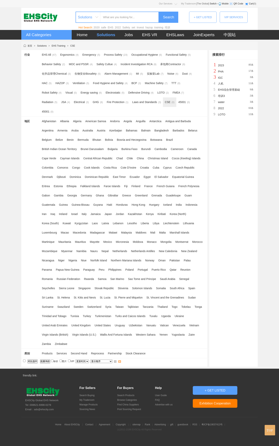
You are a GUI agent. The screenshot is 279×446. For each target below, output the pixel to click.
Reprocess (97, 353)
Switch (213, 3)
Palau (187, 260)
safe (103, 27)
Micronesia (122, 241)
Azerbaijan (115, 130)
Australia (87, 130)
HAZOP (60, 83)
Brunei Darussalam (92, 149)
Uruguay (120, 325)
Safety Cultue (104, 64)
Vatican (164, 325)
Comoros (62, 167)
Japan (108, 214)
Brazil (169, 139)
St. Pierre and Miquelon (128, 297)
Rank (147, 424)
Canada (192, 149)
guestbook (182, 424)
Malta (162, 232)
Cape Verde (49, 158)
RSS (194, 424)
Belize (59, 139)
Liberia (145, 223)
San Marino (117, 279)
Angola (127, 121)
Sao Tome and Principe (142, 279)
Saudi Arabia (167, 279)
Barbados (178, 130)
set (133, 27)
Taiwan (119, 306)
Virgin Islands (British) (55, 334)
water (221, 102)
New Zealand (189, 251)
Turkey (87, 316)
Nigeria (72, 260)
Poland (129, 269)
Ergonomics (67, 54)
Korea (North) (178, 214)
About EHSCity (72, 424)
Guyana (98, 204)
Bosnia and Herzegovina (131, 139)
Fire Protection (115, 102)
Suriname (47, 306)
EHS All (46, 54)
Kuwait (67, 223)
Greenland (141, 195)
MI (137, 73)
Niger (61, 260)
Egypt (147, 176)
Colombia (47, 167)
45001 (182, 102)
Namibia (81, 251)
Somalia (161, 288)
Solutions (106, 34)
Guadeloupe (173, 195)
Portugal (143, 269)
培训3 (221, 95)
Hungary (154, 204)
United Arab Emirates (54, 325)
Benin (70, 139)
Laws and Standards (144, 102)
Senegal (184, 279)
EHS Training (58, 45)
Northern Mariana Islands (126, 260)
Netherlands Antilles (143, 251)
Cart (251, 3)
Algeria (77, 121)
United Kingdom (81, 325)
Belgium (47, 139)
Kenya (150, 214)
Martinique (48, 241)
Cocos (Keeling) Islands (186, 158)
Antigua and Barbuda (178, 121)
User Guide (161, 395)
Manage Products (88, 404)
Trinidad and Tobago (54, 316)
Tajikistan (133, 306)
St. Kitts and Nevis (85, 297)
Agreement (104, 424)
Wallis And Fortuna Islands (116, 334)
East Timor (119, 176)
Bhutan (96, 139)
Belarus (192, 130)
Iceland (167, 204)
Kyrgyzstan (81, 223)
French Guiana (166, 186)
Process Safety (113, 54)
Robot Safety (50, 92)
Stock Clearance (136, 353)
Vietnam (194, 325)
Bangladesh (161, 130)
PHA (221, 71)
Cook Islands (92, 167)
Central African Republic (97, 158)
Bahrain (146, 130)
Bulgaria (112, 149)
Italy (84, 214)
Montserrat (181, 241)
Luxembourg (49, 232)
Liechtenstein (171, 223)
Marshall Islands (179, 232)
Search (168, 17)
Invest (140, 27)
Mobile (225, 3)
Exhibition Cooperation (215, 403)
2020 (97, 27)
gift (171, 424)
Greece (126, 195)
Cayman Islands (69, 158)
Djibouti (61, 176)
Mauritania (64, 241)
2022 (118, 27)
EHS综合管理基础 (229, 89)
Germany (86, 195)
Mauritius (80, 241)
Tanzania (148, 306)
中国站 (230, 34)
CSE (72, 45)
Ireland (63, 214)
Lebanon (118, 223)
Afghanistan (49, 121)
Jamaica (95, 214)
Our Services (165, 3)
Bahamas (131, 130)
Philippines (114, 269)
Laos (95, 223)
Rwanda (89, 279)
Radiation (47, 102)
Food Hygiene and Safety (108, 83)
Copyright (121, 424)
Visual (69, 92)
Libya (156, 223)
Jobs (128, 34)
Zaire (192, 334)
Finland (135, 186)
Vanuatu (151, 325)
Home (82, 34)
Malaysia (126, 232)
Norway (149, 260)
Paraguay (89, 269)
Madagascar (97, 232)
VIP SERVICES (233, 17)
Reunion (185, 269)
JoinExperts (203, 34)
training (158, 27)
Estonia (58, 186)
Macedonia (79, 232)
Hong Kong (138, 204)
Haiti (109, 204)
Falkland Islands (90, 186)
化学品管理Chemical (54, 73)
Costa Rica (110, 167)
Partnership (115, 353)
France (148, 186)
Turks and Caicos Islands (130, 316)
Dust (185, 73)
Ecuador (135, 176)
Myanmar (66, 251)
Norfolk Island (98, 260)
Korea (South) (50, 223)
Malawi (113, 232)
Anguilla (141, 121)
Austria (101, 130)
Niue (84, 260)
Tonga (198, 306)
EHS (110, 27)
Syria (108, 306)
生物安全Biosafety (86, 73)
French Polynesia (188, 186)
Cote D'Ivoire (128, 167)
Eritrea (46, 186)
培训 (167, 27)
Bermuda (83, 139)
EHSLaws (175, 34)
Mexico (107, 241)
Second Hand (79, 353)
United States (103, 325)
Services (61, 353)
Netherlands (120, 251)
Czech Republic (185, 167)
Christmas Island (158, 158)
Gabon (46, 195)
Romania (47, 279)
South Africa (177, 288)
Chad (119, 158)
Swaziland (63, 306)
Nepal (105, 251)
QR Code (238, 3)
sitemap (136, 424)
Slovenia (123, 288)
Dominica (75, 176)
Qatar (173, 269)
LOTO (161, 92)
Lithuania (188, 223)
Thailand (162, 306)
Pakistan (175, 260)
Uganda (166, 316)
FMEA (176, 92)
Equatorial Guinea (183, 176)
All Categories (38, 34)
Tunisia (74, 316)
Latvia (105, 223)
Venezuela (179, 325)
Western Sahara (145, 334)
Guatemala (48, 204)
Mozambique (49, 251)
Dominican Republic (97, 176)
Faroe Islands (112, 186)
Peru (102, 269)
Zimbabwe (61, 343)
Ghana (100, 195)
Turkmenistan (103, 316)
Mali (152, 232)
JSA (63, 102)
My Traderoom (188, 3)
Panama (47, 269)
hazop (149, 27)
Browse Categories (127, 400)
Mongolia (165, 241)
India (179, 204)
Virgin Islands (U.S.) (84, 334)
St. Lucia (105, 297)
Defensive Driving (139, 92)
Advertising (160, 424)
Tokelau (186, 306)
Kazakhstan (135, 214)
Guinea (63, 204)
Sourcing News (87, 409)
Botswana (156, 139)
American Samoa (95, 121)
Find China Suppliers (128, 404)
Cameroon (177, 149)
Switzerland (94, 306)
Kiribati (162, 214)
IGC (220, 77)
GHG (96, 102)
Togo (174, 306)
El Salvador (161, 176)
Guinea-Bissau (81, 204)
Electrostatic (113, 92)
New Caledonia (168, 251)
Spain (191, 288)
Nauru (94, 251)
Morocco (197, 241)
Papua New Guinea (67, 269)
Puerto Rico (159, 269)
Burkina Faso (129, 149)
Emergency (89, 54)
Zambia (46, 343)
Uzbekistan (135, 325)
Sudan (192, 297)
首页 (30, 45)
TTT (173, 83)
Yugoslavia (178, 334)
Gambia (58, 195)
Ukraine (179, 316)
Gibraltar (113, 195)
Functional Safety (176, 54)
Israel (74, 214)
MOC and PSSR (79, 64)
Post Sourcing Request (129, 409)
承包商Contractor (170, 64)
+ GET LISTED (203, 17)
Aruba (74, 130)
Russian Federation (68, 279)
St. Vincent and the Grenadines (165, 297)
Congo (76, 167)
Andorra (115, 121)
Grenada (157, 195)
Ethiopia (72, 186)
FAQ (157, 400)
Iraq (52, 214)
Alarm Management (116, 73)
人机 (220, 83)
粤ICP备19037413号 (212, 424)
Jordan (120, 214)
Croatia (144, 167)
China (140, 158)
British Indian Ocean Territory (59, 149)
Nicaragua (48, 260)
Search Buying (87, 395)
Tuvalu (153, 316)
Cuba (156, 167)
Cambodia (160, 149)
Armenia (62, 130)
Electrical (79, 102)
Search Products (125, 395)
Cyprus (167, 167)
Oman (162, 260)
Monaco (152, 241)
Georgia (72, 195)
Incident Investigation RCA (136, 64)
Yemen (163, 334)
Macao (65, 232)
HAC (45, 83)
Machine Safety (154, 83)
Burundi (146, 149)
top (270, 430)
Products (47, 353)
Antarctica (155, 121)
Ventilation (79, 83)
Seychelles (48, 288)
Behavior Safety (51, 64)
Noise (170, 73)
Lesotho (132, 223)
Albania (64, 121)
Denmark (47, 176)
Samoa (102, 279)
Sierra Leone (66, 288)
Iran (44, 214)
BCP (134, 83)
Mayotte (95, 241)
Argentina (47, 130)
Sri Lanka (47, 297)
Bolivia (109, 139)
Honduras (122, 204)
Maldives (141, 232)
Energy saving (89, 92)
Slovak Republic (104, 288)
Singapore (84, 288)
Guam (188, 195)
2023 (221, 65)
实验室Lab (153, 73)
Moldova (138, 241)
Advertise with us (164, 404)
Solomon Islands (142, 288)
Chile (130, 158)
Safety (126, 27)
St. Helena (63, 297)
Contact (89, 424)
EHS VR (149, 34)
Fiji (126, 186)
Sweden (79, 306)
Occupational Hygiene (144, 54)
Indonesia (191, 204)
